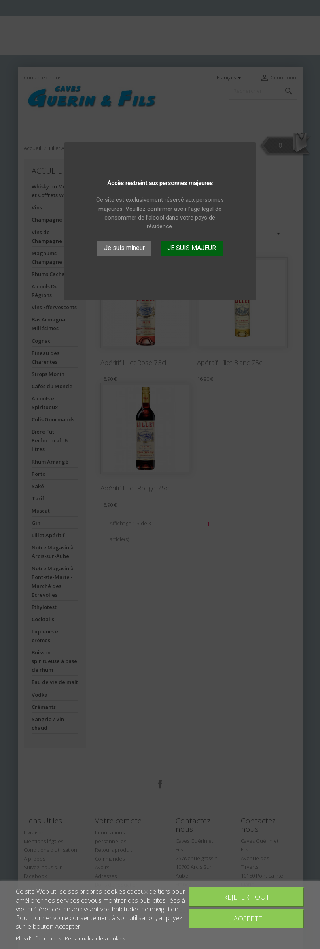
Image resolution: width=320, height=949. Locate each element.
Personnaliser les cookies (95, 938)
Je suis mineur (124, 248)
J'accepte (246, 918)
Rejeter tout (246, 897)
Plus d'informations (39, 938)
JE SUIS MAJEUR (191, 248)
